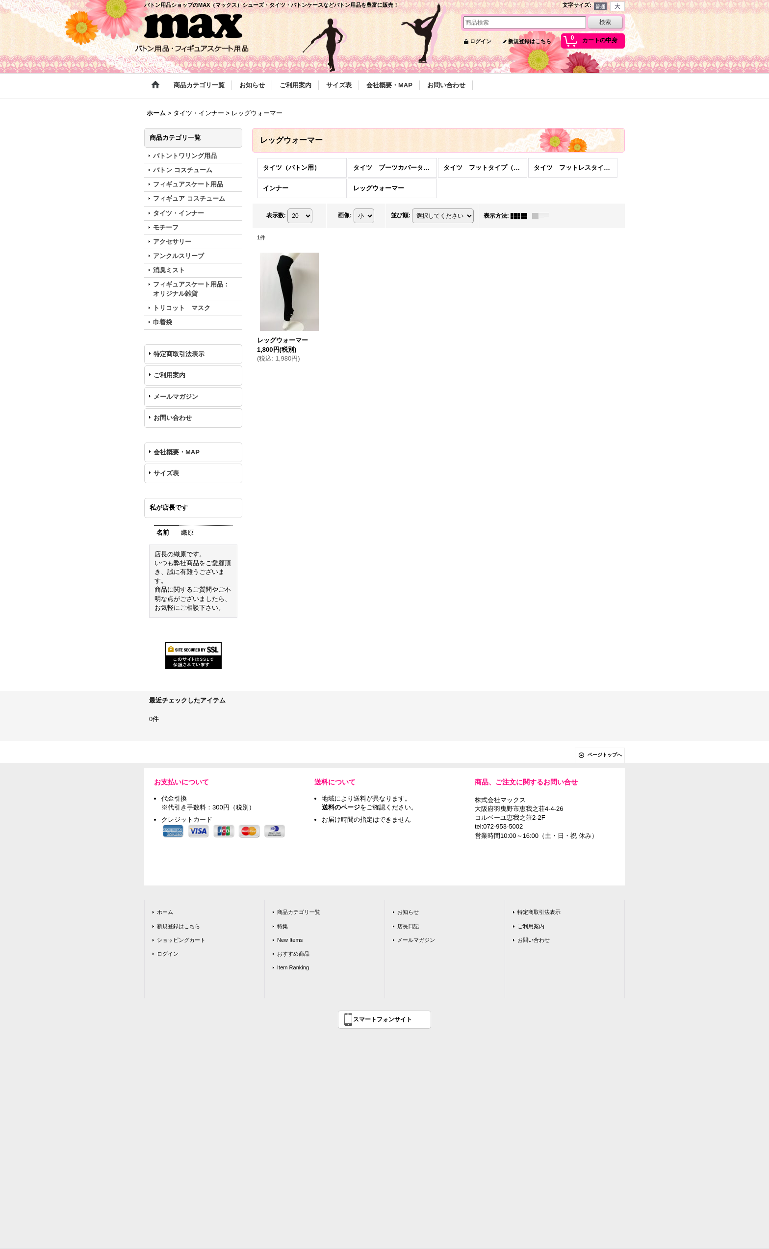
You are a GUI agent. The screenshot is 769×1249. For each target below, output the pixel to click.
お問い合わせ (173, 417)
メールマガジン (176, 396)
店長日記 (408, 926)
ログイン (480, 41)
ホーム (165, 912)
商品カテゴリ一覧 (298, 912)
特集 (282, 926)
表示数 (276, 215)
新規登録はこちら (529, 41)
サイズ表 (166, 473)
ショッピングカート (181, 940)
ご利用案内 (169, 375)
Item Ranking (293, 967)
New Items (290, 940)
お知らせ (408, 912)
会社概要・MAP (177, 452)
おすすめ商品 (293, 954)
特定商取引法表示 (179, 354)
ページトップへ (605, 754)
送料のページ (341, 807)
